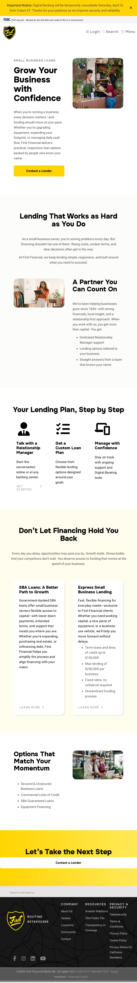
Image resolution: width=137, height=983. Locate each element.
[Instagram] (23, 958)
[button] (39, 170)
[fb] (15, 958)
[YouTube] (43, 958)
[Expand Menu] (128, 32)
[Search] (110, 32)
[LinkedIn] (32, 958)
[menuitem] (66, 911)
